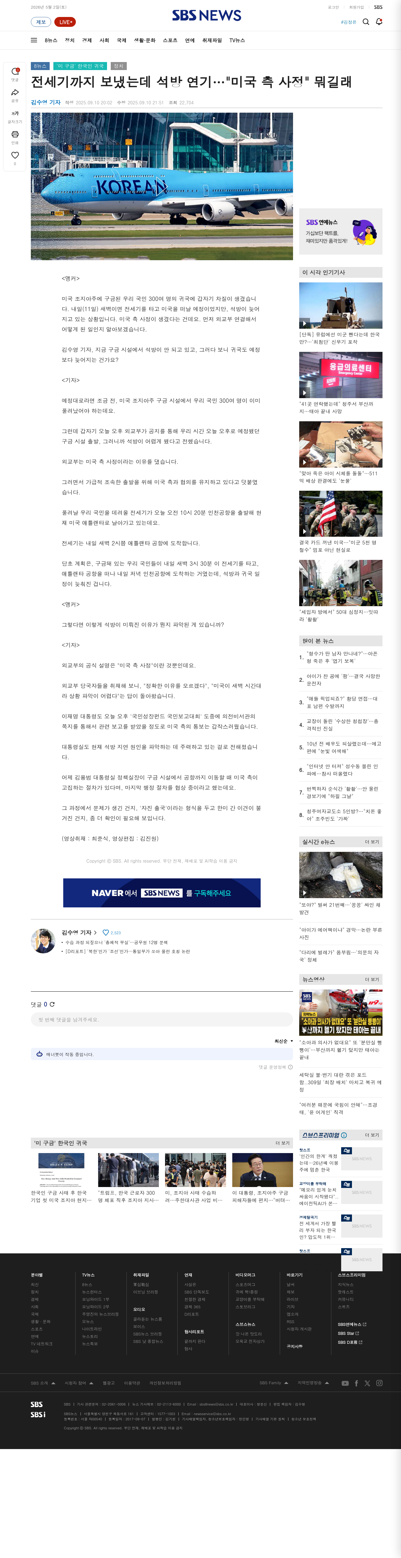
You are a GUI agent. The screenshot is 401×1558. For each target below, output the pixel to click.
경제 (87, 40)
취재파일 (212, 40)
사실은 (190, 1284)
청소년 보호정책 (303, 1419)
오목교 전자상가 (250, 1341)
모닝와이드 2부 (96, 1307)
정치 (70, 40)
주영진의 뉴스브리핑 (100, 1314)
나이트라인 (92, 1329)
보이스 (139, 1326)
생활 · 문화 (41, 1321)
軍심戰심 (141, 1284)
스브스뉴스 (246, 1322)
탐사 (188, 1349)
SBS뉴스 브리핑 (147, 1334)
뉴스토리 (90, 1336)
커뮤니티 (345, 1299)
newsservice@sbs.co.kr (212, 1413)
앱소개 (293, 1314)
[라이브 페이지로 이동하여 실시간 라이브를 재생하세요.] (65, 22)
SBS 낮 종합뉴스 (148, 1341)
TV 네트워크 (42, 1344)
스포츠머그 (245, 1284)
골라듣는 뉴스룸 (147, 1319)
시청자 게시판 (299, 1329)
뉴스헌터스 (92, 1292)
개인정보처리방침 (165, 1383)
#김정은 (349, 22)
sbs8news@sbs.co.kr (216, 1404)
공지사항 (294, 1346)
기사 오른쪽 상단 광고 (339, 153)
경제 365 (192, 1307)
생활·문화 (144, 40)
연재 (188, 1273)
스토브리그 (245, 1307)
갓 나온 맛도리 (249, 1334)
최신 (35, 1284)
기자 (291, 1307)
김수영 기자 (79, 932)
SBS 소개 (43, 1383)
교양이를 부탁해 (312, 1183)
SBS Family (274, 1383)
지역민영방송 (313, 1383)
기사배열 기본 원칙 (270, 1419)
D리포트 (191, 1314)
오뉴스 (88, 1321)
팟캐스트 (345, 1292)
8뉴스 (51, 40)
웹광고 (109, 1383)
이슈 (35, 1351)
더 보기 (281, 1141)
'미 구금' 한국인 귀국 (80, 65)
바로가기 (295, 1273)
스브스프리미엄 (352, 1273)
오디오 (139, 1307)
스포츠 (170, 40)
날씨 (291, 1284)
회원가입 (356, 7)
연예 (190, 40)
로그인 (333, 7)
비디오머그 (246, 1273)
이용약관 (132, 1383)
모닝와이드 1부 (96, 1299)
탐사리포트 (194, 1330)
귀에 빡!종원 (247, 1292)
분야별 (37, 1273)
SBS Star (348, 1332)
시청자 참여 (79, 1383)
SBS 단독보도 (196, 1292)
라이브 (293, 1299)
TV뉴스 (237, 40)
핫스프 (304, 1149)
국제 (121, 40)
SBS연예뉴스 (352, 1323)
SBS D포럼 (350, 1341)
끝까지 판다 (195, 1341)
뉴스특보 (90, 1344)
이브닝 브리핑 (145, 1292)
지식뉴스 (345, 1284)
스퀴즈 (344, 1307)
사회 (104, 40)
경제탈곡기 (308, 1217)
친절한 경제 (195, 1299)
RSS (290, 1321)
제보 (291, 1292)
